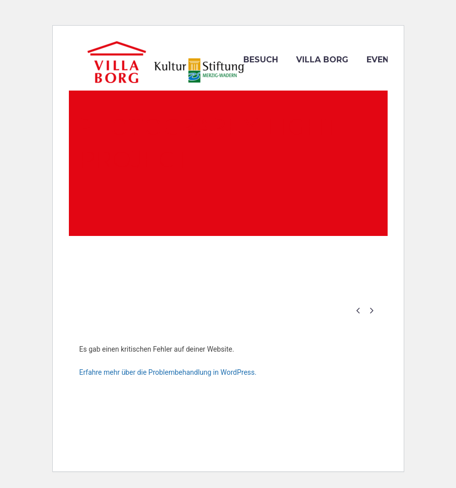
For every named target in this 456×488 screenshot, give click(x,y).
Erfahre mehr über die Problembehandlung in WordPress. (168, 372)
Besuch (260, 59)
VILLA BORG (322, 59)
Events (383, 59)
